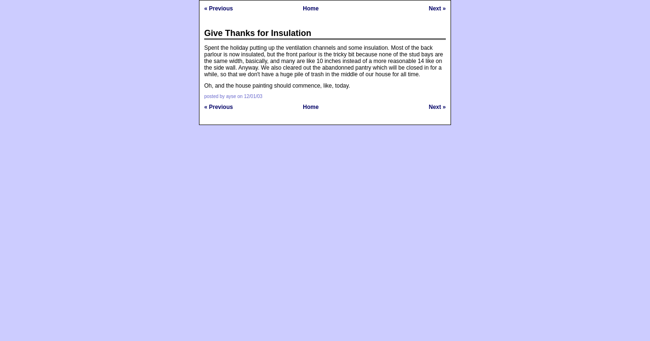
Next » (437, 8)
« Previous (218, 8)
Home (310, 8)
